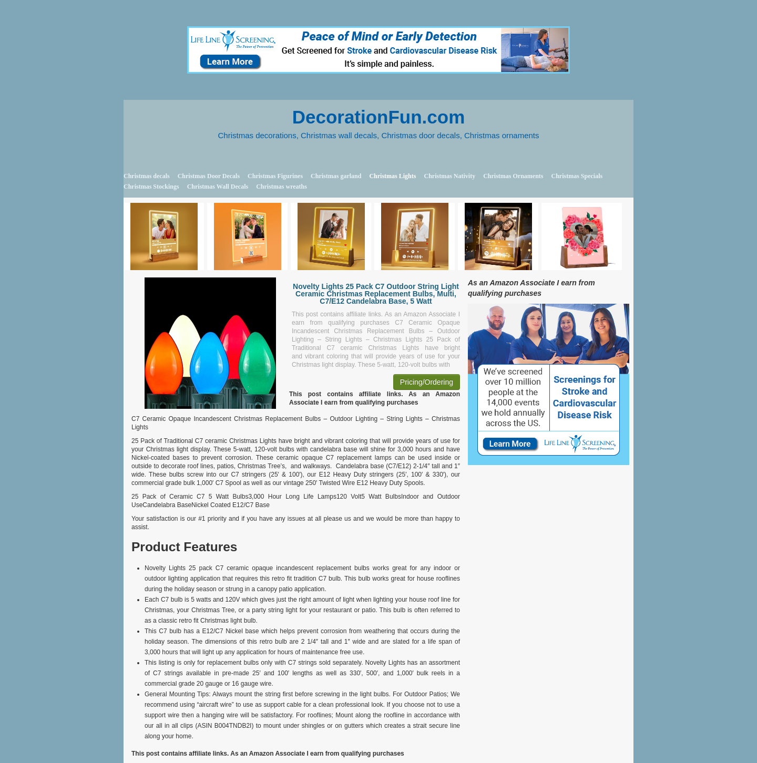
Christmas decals (147, 176)
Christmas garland (336, 176)
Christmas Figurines (275, 176)
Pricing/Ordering (426, 382)
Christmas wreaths (281, 186)
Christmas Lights (392, 176)
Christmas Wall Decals (217, 186)
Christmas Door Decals (209, 176)
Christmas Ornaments (513, 176)
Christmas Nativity (449, 176)
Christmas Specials (576, 176)
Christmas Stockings (151, 186)
